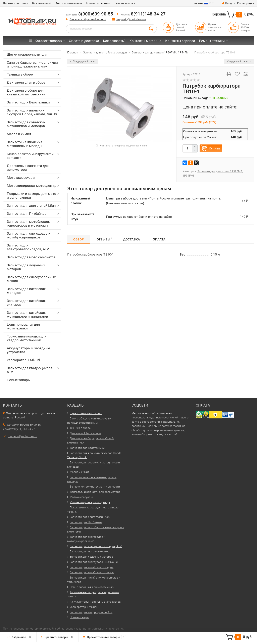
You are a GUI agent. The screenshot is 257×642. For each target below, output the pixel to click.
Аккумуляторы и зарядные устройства (28, 350)
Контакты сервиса (98, 3)
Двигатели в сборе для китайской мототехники (26, 92)
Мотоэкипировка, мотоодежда (31, 186)
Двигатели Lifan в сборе (26, 82)
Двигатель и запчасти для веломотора (28, 168)
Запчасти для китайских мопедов (26, 291)
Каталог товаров (45, 41)
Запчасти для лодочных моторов (26, 267)
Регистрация (245, 3)
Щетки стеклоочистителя (27, 54)
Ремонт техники (124, 3)
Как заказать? (41, 3)
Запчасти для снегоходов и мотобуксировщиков (28, 235)
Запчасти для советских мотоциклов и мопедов (26, 124)
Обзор (78, 239)
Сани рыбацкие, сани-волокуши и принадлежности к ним (32, 64)
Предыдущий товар (82, 61)
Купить (214, 148)
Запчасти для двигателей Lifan (31, 205)
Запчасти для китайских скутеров (26, 303)
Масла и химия (19, 134)
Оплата (159, 239)
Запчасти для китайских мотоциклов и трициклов (27, 314)
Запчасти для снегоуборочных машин (31, 279)
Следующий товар (239, 61)
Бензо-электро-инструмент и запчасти (30, 156)
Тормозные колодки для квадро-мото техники (26, 338)
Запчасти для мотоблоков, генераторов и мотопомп (28, 223)
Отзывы (104, 238)
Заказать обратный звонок (88, 19)
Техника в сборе (20, 74)
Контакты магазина (68, 3)
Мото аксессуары (21, 178)
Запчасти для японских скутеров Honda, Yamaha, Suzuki (32, 112)
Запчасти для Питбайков (27, 214)
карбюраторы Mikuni (23, 360)
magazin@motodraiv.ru (131, 19)
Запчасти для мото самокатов (31, 257)
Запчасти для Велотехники (28, 102)
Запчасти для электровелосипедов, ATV (28, 247)
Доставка (131, 239)
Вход (227, 3)
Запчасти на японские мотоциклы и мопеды (24, 144)
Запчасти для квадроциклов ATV (30, 370)
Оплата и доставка (15, 3)
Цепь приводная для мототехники (23, 326)
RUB (203, 3)
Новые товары (19, 380)
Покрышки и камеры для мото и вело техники (31, 195)
